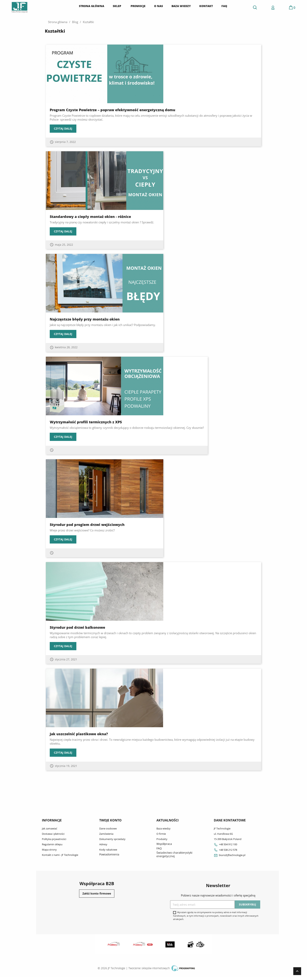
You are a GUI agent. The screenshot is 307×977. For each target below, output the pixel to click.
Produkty (161, 839)
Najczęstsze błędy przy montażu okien (85, 319)
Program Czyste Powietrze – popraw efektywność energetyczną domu (112, 109)
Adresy (103, 844)
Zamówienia (106, 834)
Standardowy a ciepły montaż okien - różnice (90, 216)
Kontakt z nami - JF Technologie (60, 855)
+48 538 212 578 (225, 850)
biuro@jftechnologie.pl (229, 855)
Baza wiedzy (163, 828)
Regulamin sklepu (52, 844)
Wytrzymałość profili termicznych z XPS (86, 422)
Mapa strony (49, 849)
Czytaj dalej (63, 128)
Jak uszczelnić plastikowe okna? (79, 734)
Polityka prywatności (54, 839)
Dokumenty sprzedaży (112, 839)
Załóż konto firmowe (96, 893)
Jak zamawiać (49, 828)
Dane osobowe (108, 828)
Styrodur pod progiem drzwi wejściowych (87, 524)
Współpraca (164, 844)
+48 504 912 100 (225, 844)
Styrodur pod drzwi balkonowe (77, 627)
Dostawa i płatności (53, 834)
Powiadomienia (109, 854)
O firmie (161, 834)
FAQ (159, 848)
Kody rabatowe (108, 849)
